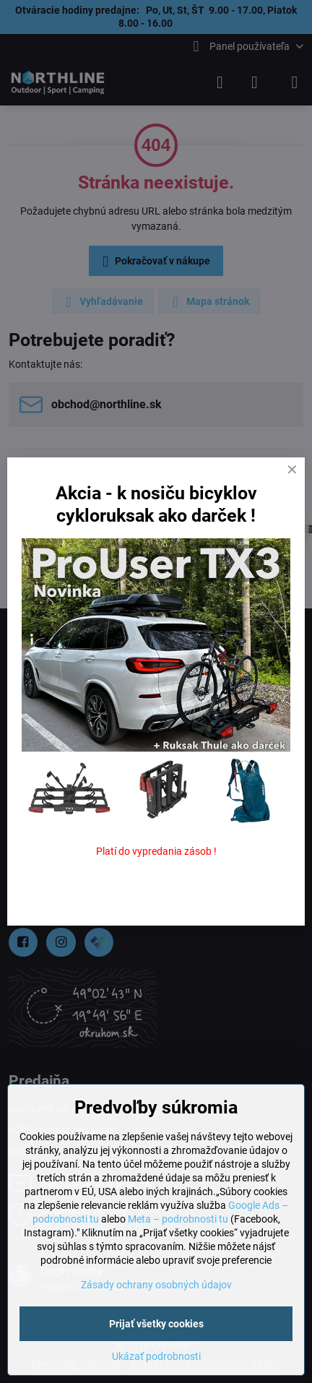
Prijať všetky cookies (156, 1324)
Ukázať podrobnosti (156, 1356)
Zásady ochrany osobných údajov (156, 1285)
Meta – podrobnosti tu (178, 1219)
